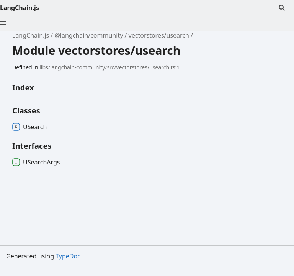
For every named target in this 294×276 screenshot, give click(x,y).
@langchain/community (88, 35)
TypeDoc (68, 256)
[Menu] (7, 23)
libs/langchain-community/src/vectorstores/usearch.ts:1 (109, 67)
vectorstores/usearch (159, 35)
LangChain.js (19, 7)
